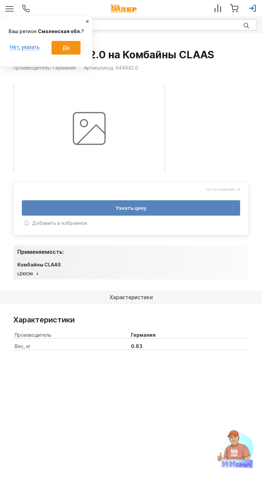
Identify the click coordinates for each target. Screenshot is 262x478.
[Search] (131, 25)
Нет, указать (25, 47)
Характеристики (131, 297)
